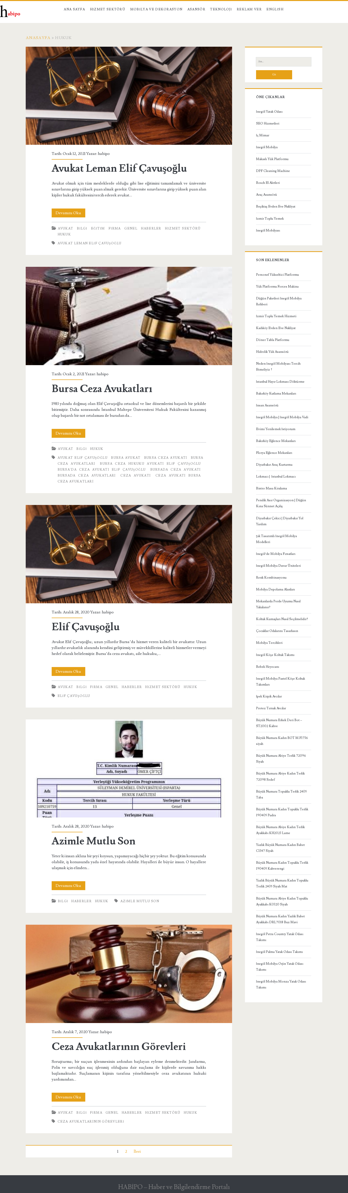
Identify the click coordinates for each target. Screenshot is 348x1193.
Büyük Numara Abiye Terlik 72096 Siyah (281, 759)
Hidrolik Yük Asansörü (272, 352)
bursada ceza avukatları (87, 476)
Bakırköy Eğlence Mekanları (276, 441)
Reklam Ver (249, 9)
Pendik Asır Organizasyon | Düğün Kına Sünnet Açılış (281, 503)
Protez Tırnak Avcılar (271, 708)
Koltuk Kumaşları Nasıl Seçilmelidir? (282, 619)
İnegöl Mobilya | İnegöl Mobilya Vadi (282, 417)
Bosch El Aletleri (268, 183)
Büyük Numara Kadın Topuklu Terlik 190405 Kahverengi (282, 866)
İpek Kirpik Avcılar (269, 696)
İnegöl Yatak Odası (269, 112)
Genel (130, 228)
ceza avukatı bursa (178, 476)
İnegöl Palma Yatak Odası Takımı (279, 952)
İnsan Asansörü (267, 405)
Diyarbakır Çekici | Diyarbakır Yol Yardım (279, 521)
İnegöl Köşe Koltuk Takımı (275, 655)
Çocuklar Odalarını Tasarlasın (277, 631)
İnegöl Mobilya (267, 147)
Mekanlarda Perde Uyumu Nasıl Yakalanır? (278, 604)
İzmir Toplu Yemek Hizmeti (276, 316)
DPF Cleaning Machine (273, 171)
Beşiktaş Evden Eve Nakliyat (275, 207)
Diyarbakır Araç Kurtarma (274, 465)
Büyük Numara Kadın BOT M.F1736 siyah (282, 741)
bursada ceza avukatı (175, 470)
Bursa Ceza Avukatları (129, 316)
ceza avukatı (135, 476)
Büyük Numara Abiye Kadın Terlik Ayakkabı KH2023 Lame (280, 830)
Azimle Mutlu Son (129, 768)
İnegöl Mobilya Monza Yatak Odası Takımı (281, 984)
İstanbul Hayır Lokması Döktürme (280, 382)
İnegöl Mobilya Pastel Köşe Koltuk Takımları (280, 682)
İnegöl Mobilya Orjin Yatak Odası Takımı (279, 967)
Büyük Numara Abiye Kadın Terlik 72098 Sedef (280, 776)
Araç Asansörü (266, 195)
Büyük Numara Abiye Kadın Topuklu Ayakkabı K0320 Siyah (282, 901)
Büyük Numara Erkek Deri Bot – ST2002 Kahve (279, 723)
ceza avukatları (76, 481)
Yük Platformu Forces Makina (277, 287)
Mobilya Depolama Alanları (275, 589)
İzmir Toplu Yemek (270, 219)
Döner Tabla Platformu (272, 340)
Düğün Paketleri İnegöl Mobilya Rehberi (279, 301)
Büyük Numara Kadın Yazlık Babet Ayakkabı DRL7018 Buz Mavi (280, 919)
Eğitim (98, 228)
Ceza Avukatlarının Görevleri (129, 974)
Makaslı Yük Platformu (272, 159)
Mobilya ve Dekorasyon (156, 9)
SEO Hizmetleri (267, 124)
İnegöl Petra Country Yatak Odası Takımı (279, 937)
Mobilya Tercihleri (269, 643)
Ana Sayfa (74, 9)
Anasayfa (38, 37)
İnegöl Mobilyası (268, 230)
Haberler (151, 228)
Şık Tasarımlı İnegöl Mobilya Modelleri (276, 539)
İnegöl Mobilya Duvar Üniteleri (278, 566)
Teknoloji (221, 9)
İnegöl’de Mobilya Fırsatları (276, 554)
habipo (104, 153)
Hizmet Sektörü (108, 9)
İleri (137, 1151)
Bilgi (82, 228)
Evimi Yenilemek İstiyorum (275, 429)
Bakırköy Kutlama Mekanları (276, 394)
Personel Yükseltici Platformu (277, 275)
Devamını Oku (70, 213)
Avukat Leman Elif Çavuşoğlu (129, 96)
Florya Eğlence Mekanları (274, 453)
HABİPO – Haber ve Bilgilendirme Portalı (174, 1187)
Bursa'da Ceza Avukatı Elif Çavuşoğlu (102, 470)
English (274, 9)
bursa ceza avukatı (165, 458)
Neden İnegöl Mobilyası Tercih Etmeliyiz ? (278, 367)
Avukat (65, 228)
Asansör (196, 9)
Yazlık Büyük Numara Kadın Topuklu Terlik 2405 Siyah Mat (282, 883)
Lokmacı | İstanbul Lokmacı (276, 477)
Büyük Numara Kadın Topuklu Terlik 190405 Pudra (282, 812)
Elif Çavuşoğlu (129, 554)
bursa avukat (125, 458)
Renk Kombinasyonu (271, 578)
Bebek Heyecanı (267, 667)
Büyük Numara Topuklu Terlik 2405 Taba (281, 794)
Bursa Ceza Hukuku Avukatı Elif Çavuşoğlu (150, 464)
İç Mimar (262, 135)
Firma (115, 228)
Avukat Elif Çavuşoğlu (83, 458)
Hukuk (64, 234)
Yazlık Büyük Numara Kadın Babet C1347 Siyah (280, 848)
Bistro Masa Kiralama (271, 488)
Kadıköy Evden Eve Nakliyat (276, 328)
